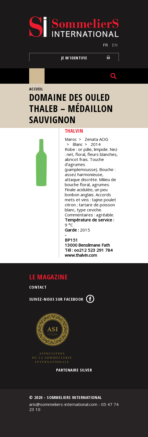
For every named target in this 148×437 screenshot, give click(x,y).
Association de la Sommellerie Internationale (51, 338)
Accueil (36, 89)
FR (105, 45)
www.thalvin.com (81, 255)
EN (114, 45)
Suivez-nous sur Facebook (56, 299)
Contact (38, 287)
